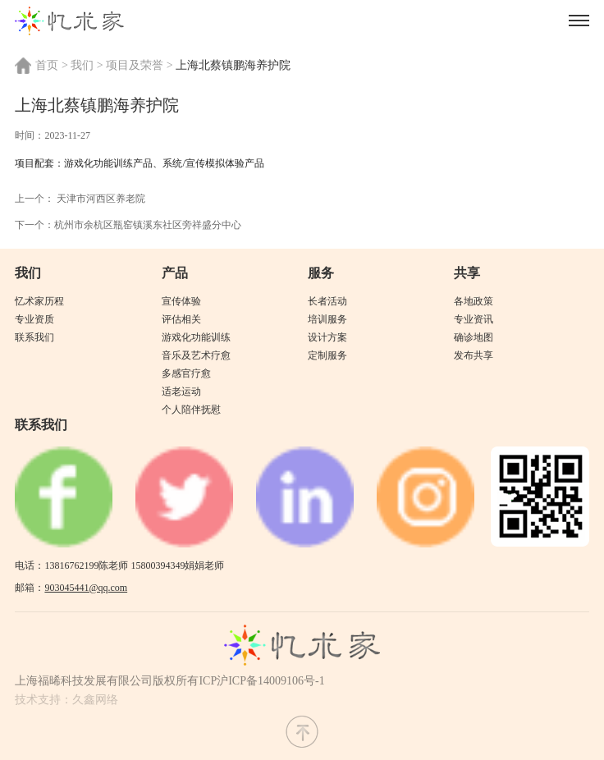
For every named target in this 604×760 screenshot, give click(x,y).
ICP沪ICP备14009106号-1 (261, 681)
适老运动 (181, 391)
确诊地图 (473, 337)
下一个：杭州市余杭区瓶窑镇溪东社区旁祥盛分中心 (128, 225)
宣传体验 (181, 301)
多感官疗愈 (186, 373)
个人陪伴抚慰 (191, 409)
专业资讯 (473, 319)
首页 (46, 65)
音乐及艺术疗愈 (196, 355)
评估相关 (181, 319)
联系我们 (34, 337)
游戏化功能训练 (196, 337)
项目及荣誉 (134, 65)
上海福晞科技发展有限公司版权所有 (107, 681)
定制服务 (327, 355)
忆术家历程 (39, 301)
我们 (82, 65)
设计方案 (327, 337)
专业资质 (34, 319)
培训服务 (327, 319)
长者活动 (327, 301)
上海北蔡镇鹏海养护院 (233, 65)
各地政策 (473, 301)
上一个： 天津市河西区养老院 (80, 198)
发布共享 (473, 355)
